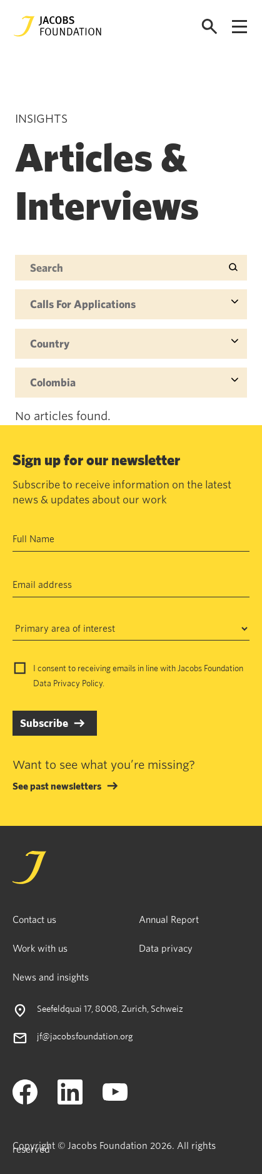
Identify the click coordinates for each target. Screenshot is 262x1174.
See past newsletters (57, 785)
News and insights (51, 976)
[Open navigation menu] (239, 26)
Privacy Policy (78, 683)
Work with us (40, 948)
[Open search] (209, 26)
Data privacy (166, 948)
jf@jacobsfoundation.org (85, 1036)
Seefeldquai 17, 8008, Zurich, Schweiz (110, 1008)
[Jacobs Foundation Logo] (58, 26)
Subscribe (44, 722)
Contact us (34, 919)
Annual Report (169, 919)
